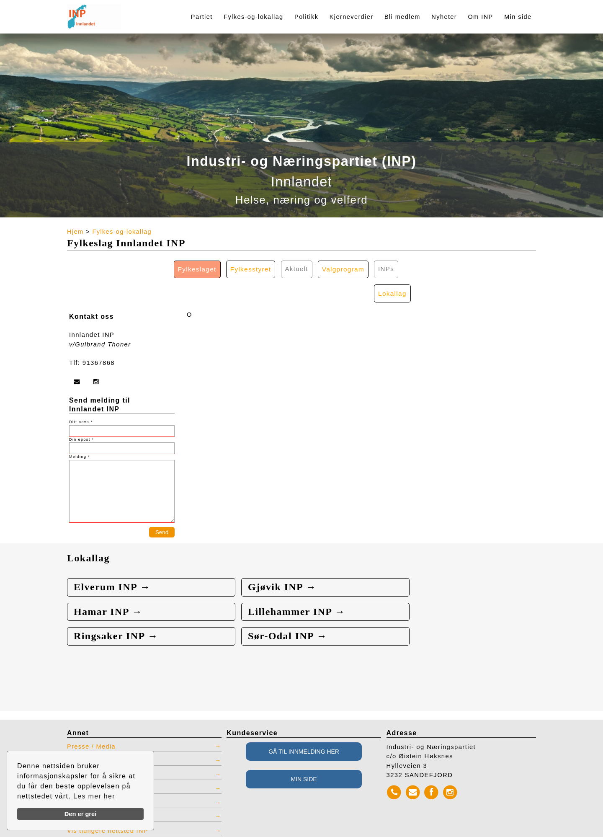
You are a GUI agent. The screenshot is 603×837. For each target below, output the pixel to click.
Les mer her (94, 796)
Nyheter (444, 16)
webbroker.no (42, 834)
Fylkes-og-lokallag (253, 16)
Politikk (306, 16)
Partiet (202, 16)
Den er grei (80, 814)
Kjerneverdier (352, 16)
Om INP (480, 16)
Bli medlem (402, 16)
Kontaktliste (86, 737)
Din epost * (81, 415)
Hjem (75, 231)
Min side (517, 16)
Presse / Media (92, 723)
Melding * (79, 433)
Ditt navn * (81, 398)
